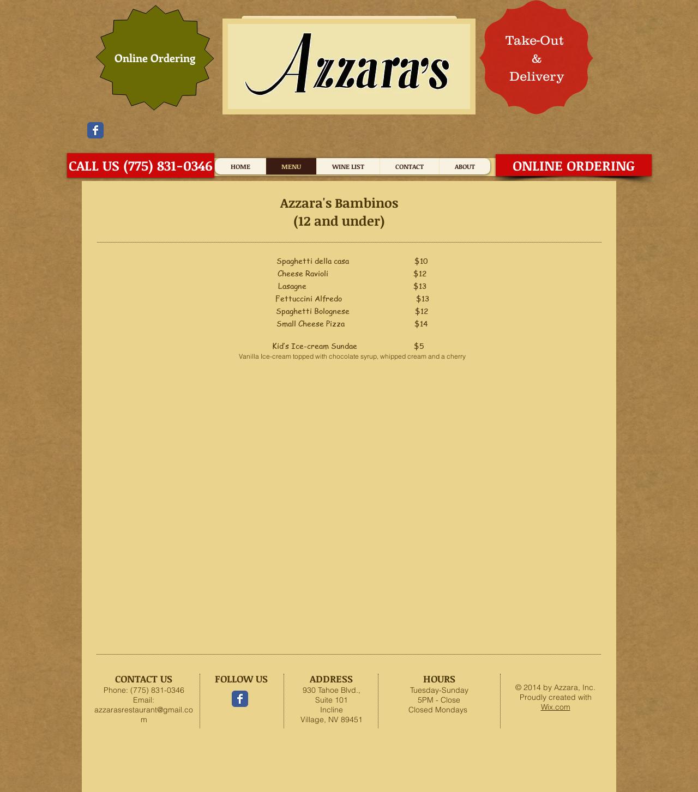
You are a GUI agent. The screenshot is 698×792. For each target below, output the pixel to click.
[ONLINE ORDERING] (574, 165)
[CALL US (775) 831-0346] (140, 165)
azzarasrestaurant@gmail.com (143, 714)
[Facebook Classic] (95, 130)
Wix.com (555, 707)
